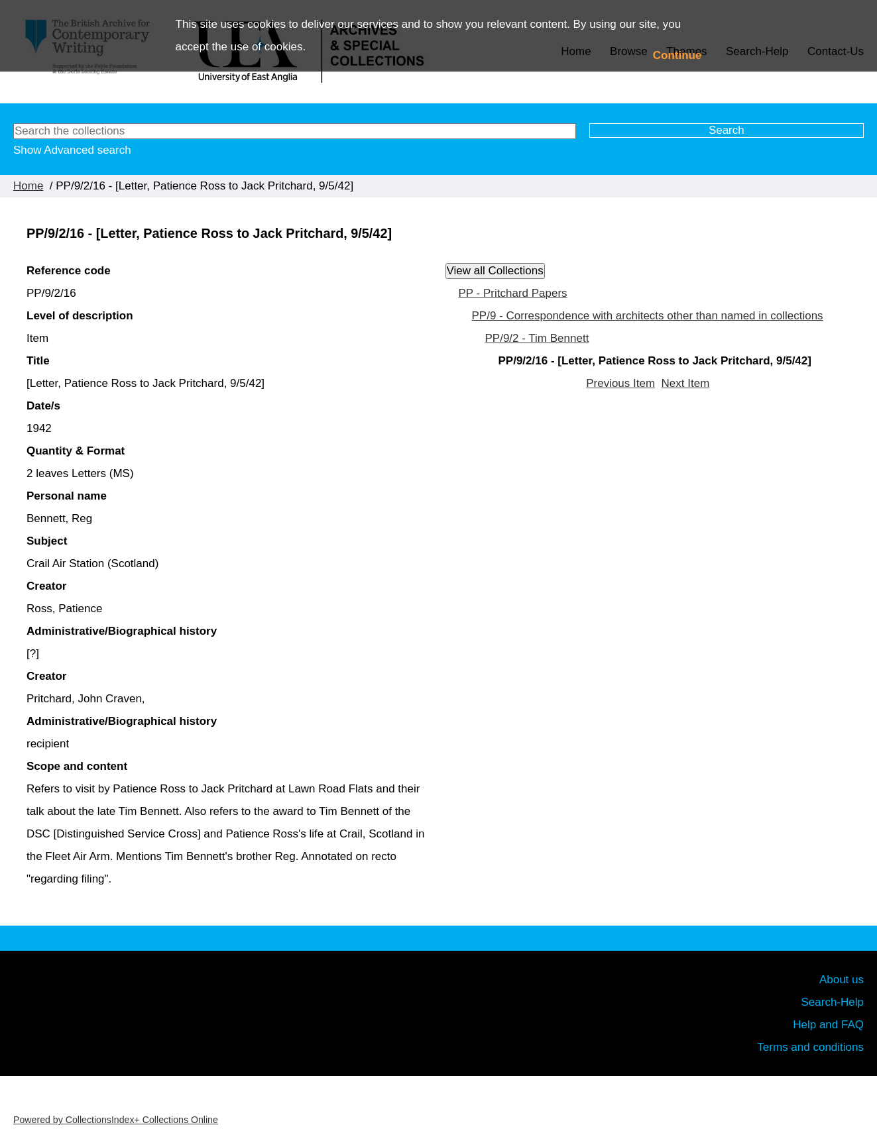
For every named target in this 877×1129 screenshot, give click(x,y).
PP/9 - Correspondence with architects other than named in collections (647, 315)
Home (28, 186)
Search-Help (832, 1002)
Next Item (686, 383)
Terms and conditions (810, 1047)
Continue (677, 55)
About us (841, 979)
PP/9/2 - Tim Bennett (537, 338)
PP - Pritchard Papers (513, 293)
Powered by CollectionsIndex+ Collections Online (115, 1119)
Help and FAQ (828, 1024)
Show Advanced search (72, 150)
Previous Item (620, 383)
